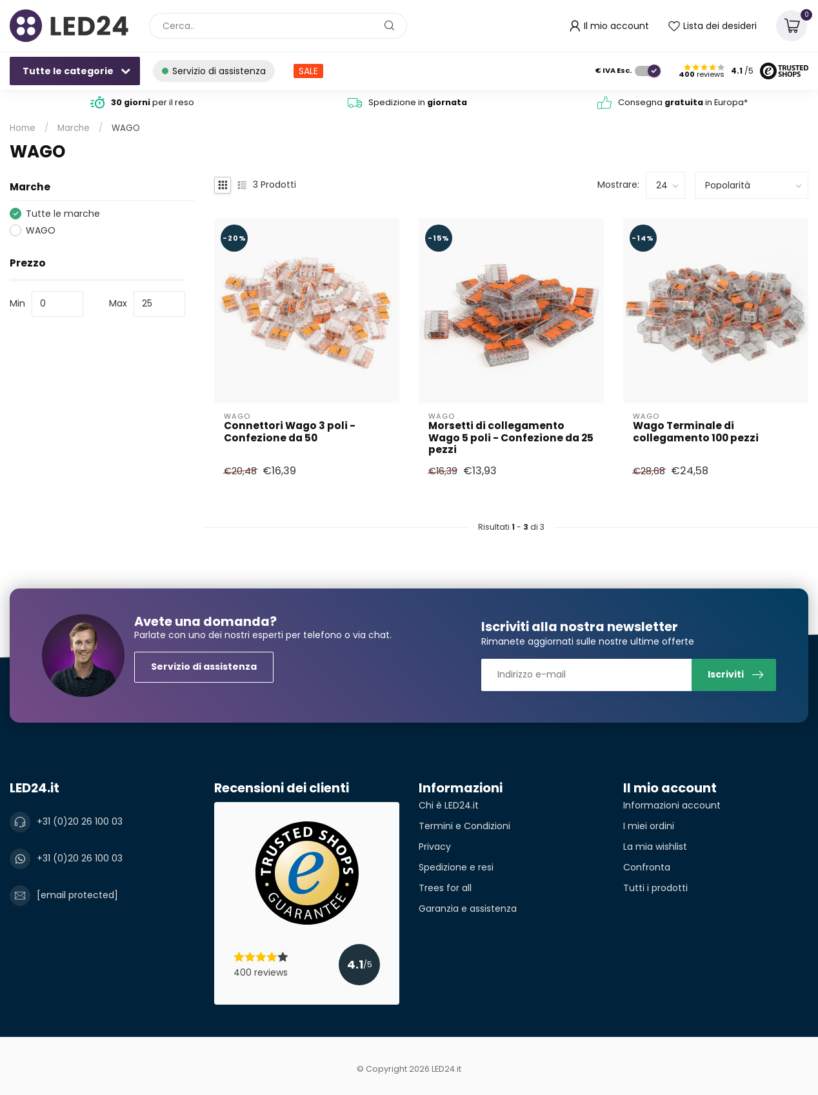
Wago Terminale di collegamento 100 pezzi (696, 432)
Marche (73, 128)
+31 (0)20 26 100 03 (80, 821)
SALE (308, 71)
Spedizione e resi (456, 867)
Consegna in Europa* (683, 102)
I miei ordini (648, 825)
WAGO (126, 128)
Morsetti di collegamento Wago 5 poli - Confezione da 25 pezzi (511, 438)
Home (22, 128)
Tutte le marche (63, 214)
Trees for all (445, 887)
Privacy (435, 846)
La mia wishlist (655, 846)
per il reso (152, 102)
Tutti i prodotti (655, 887)
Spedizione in (417, 102)
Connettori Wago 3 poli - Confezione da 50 (289, 432)
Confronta (646, 867)
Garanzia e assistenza (468, 908)
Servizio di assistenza (204, 666)
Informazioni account (672, 805)
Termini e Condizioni (464, 825)
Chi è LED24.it (449, 805)
